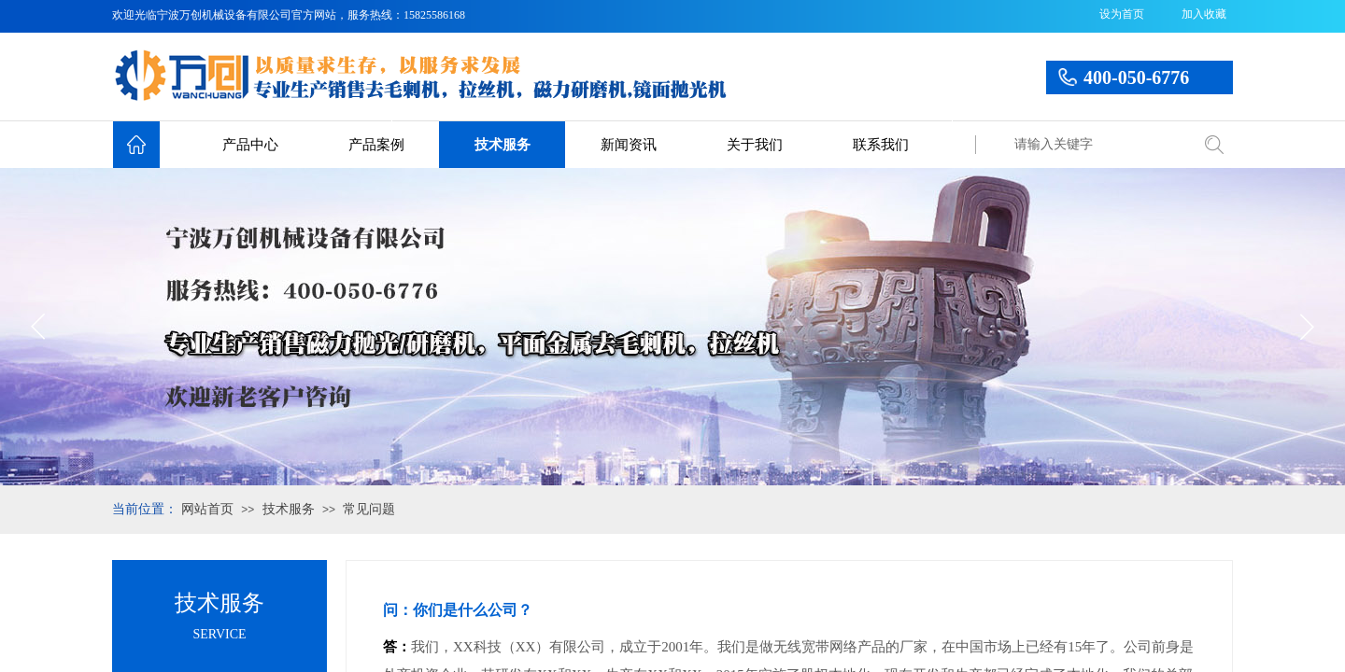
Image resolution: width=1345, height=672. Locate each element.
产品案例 (376, 144)
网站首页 (207, 509)
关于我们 (755, 144)
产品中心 (250, 144)
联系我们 (881, 144)
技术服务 (502, 144)
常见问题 (369, 509)
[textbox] (1097, 145)
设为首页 (1121, 14)
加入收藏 (1204, 14)
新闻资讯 (629, 144)
